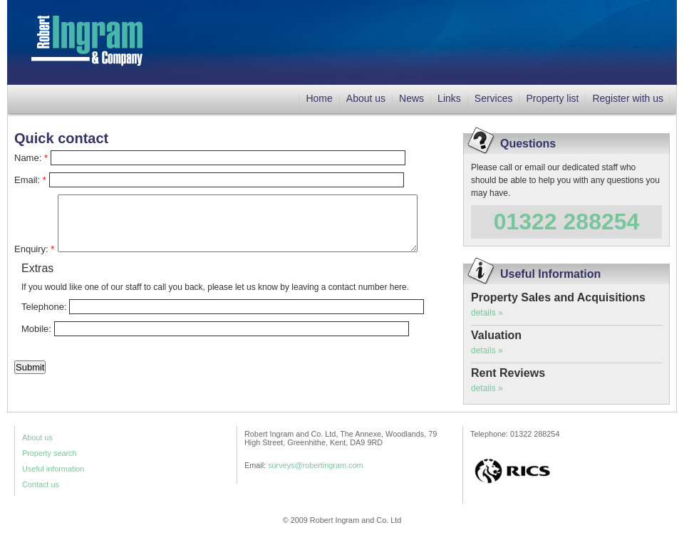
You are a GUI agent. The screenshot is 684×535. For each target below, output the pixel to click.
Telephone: (45, 306)
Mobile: (37, 328)
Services (494, 98)
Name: (31, 157)
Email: (30, 180)
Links (449, 98)
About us (365, 98)
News (411, 98)
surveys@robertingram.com (315, 465)
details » (487, 313)
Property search (49, 453)
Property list (552, 98)
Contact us (40, 484)
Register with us (627, 98)
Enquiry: (34, 249)
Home (319, 98)
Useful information (53, 468)
